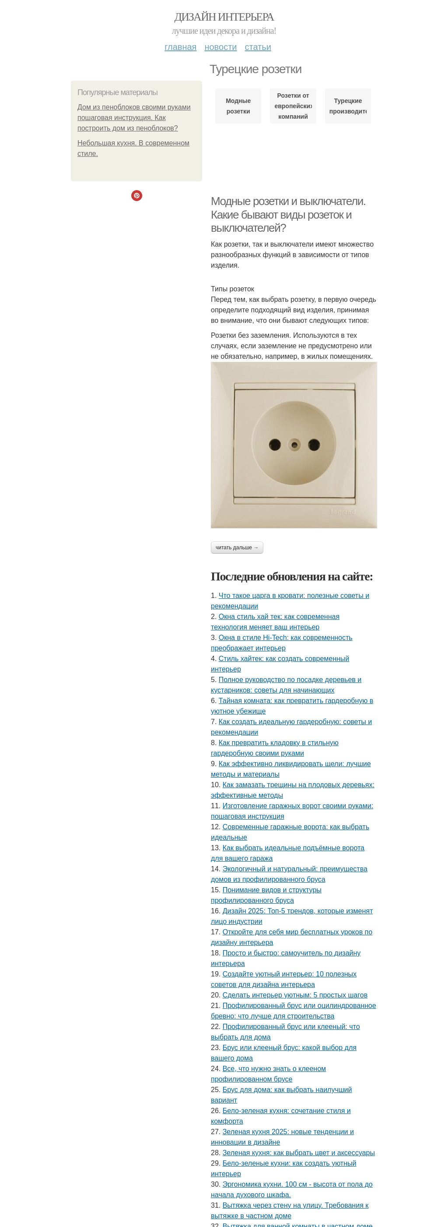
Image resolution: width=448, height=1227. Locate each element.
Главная (180, 47)
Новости (220, 47)
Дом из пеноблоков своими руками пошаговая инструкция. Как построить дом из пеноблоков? (134, 117)
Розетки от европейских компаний (293, 106)
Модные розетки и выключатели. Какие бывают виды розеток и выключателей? (288, 214)
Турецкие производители (348, 106)
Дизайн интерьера (223, 17)
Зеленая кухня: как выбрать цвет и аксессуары (299, 1152)
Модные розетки (238, 106)
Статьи (258, 47)
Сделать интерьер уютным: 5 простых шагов (295, 995)
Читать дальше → (237, 548)
